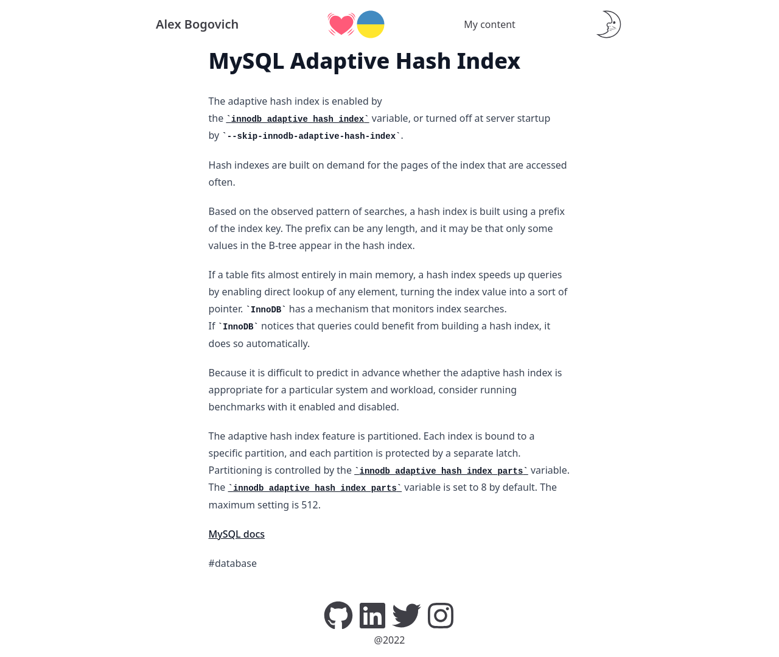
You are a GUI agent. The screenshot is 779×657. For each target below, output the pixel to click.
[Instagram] (440, 614)
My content (489, 24)
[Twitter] (406, 614)
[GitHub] (338, 614)
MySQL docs (237, 534)
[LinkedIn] (372, 614)
